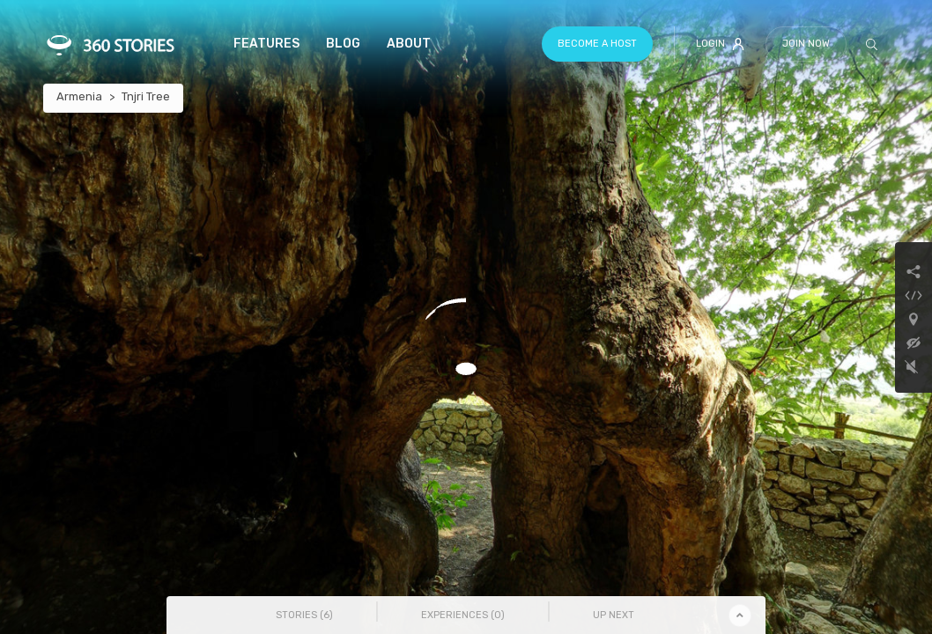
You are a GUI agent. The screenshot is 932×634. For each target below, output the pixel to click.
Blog (343, 43)
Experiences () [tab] (463, 615)
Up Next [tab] (613, 615)
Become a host (597, 43)
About (409, 43)
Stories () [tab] (304, 615)
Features (266, 43)
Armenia (79, 96)
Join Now (806, 43)
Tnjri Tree (146, 96)
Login (720, 44)
